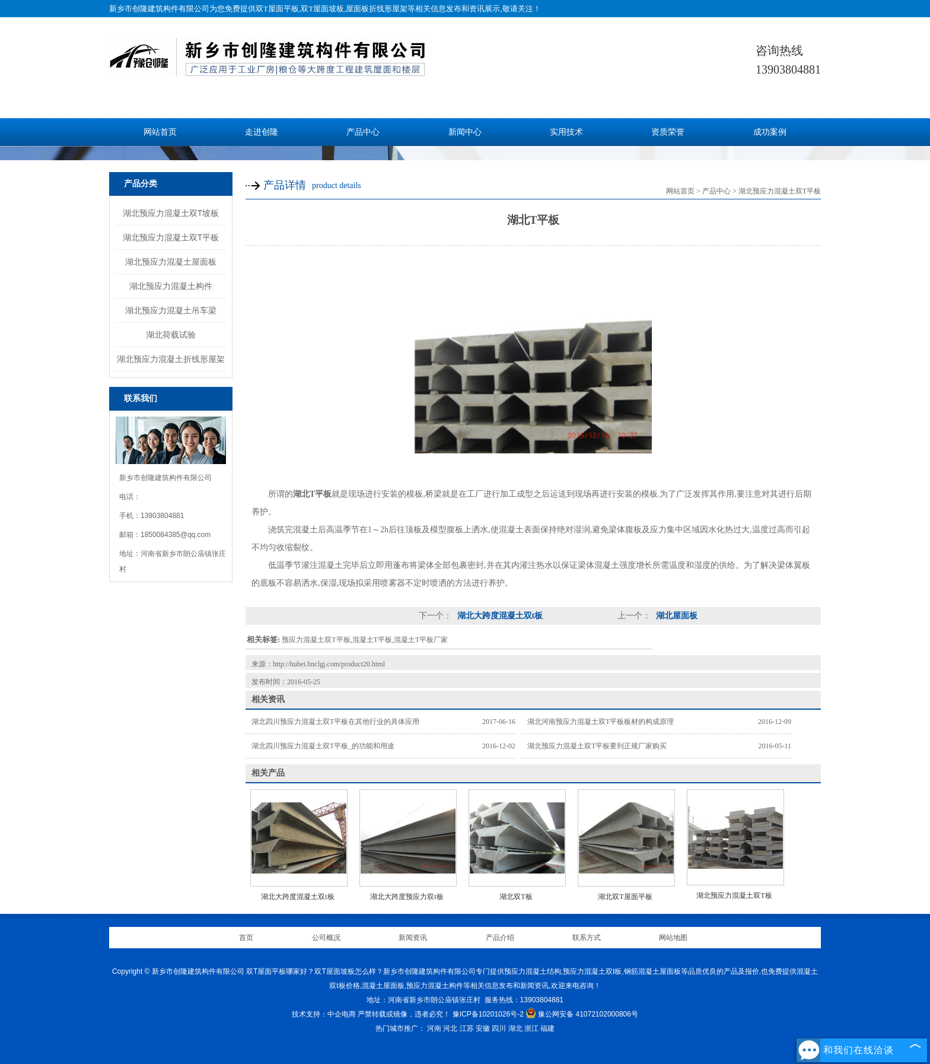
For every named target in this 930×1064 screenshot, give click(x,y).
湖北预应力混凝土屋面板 (170, 261)
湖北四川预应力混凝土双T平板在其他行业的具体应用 (335, 721)
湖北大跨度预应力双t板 (406, 897)
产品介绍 (500, 937)
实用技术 (566, 132)
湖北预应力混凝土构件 (170, 286)
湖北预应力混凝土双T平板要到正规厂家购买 (597, 746)
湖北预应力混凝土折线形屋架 (171, 359)
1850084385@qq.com (176, 535)
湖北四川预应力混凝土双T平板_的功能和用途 (322, 746)
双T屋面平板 (277, 8)
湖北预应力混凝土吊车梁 (170, 310)
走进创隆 (261, 132)
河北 (450, 1028)
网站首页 (160, 132)
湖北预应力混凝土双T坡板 (171, 213)
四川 (499, 1028)
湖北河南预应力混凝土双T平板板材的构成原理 (600, 721)
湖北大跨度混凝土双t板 (499, 615)
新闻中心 (465, 132)
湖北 (515, 1028)
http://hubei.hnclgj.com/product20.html (329, 664)
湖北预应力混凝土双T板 (734, 895)
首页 (246, 937)
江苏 (467, 1028)
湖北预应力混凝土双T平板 (171, 237)
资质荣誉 (667, 132)
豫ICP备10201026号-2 (488, 1014)
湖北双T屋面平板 (625, 897)
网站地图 (673, 937)
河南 (434, 1028)
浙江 (531, 1028)
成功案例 (769, 132)
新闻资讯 (413, 937)
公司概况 (326, 937)
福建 (547, 1028)
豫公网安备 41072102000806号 (581, 1014)
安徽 (483, 1028)
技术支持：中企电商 (324, 1014)
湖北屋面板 (676, 615)
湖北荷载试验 (171, 334)
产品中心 (363, 132)
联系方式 (586, 937)
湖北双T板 (515, 897)
